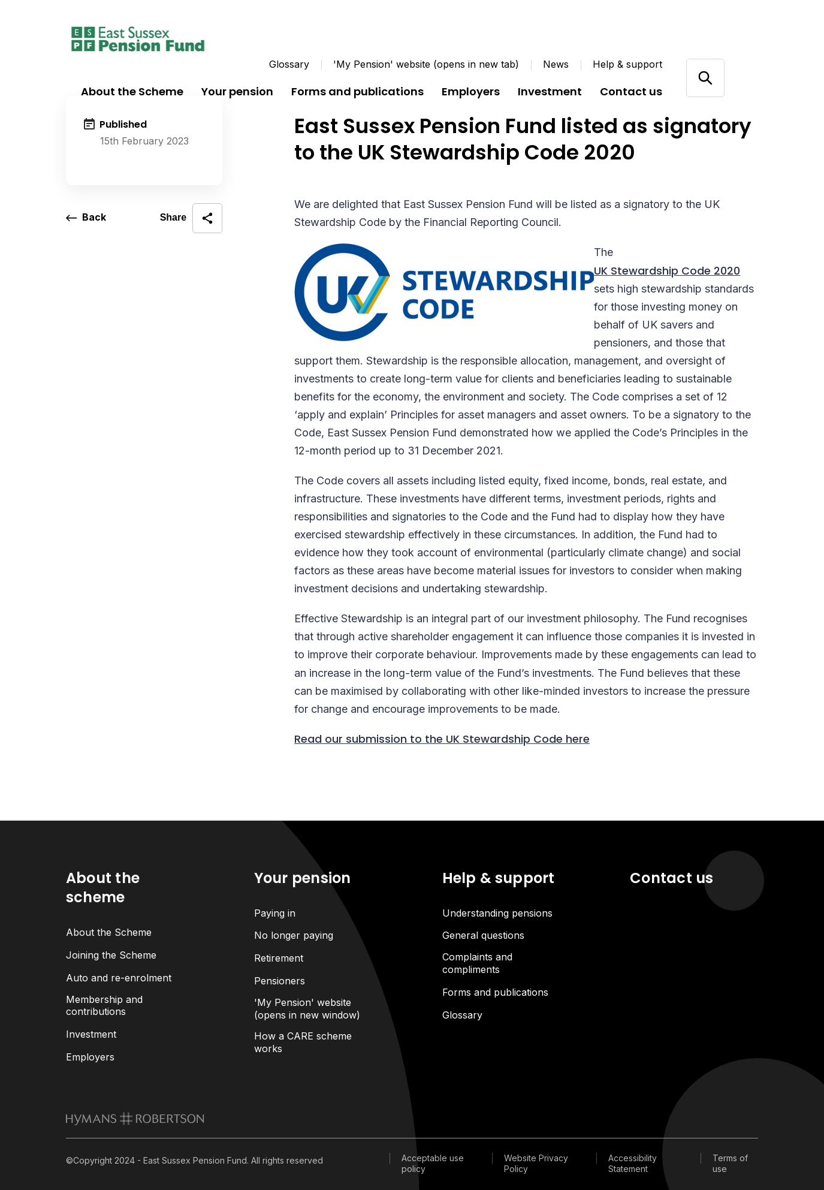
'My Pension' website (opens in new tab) (426, 64)
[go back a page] (86, 218)
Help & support (627, 64)
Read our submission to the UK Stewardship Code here (442, 738)
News (556, 64)
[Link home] (138, 39)
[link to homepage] (135, 1119)
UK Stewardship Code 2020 (667, 270)
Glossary (289, 64)
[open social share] (191, 218)
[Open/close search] (705, 78)
